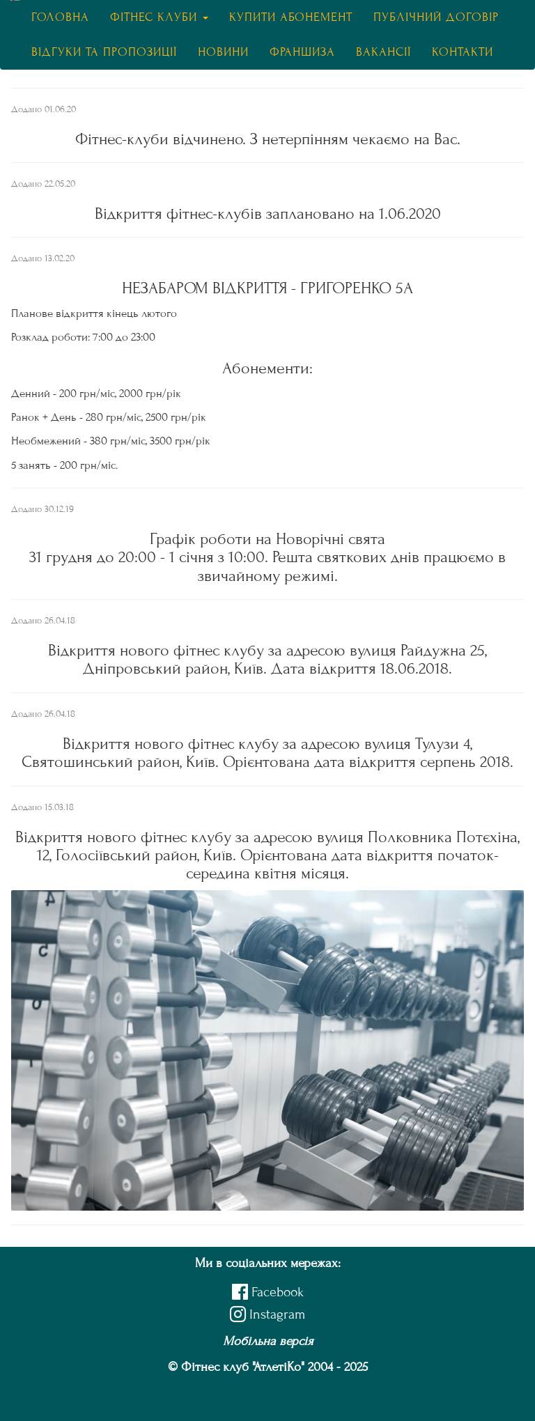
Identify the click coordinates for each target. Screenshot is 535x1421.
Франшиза (302, 52)
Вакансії (383, 52)
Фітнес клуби (159, 17)
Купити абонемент (290, 17)
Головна (60, 17)
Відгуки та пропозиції (104, 52)
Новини (223, 52)
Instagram (267, 1314)
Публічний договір (436, 17)
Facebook (268, 1292)
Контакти (462, 52)
